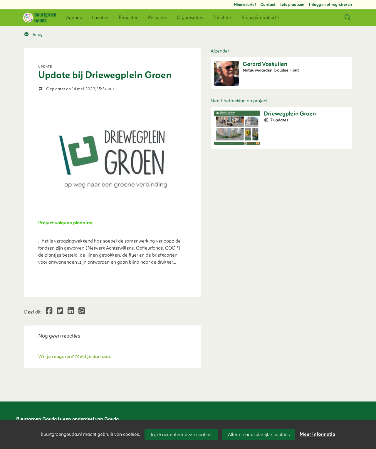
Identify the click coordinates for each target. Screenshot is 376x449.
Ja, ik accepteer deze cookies (181, 435)
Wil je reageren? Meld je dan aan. (74, 357)
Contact (268, 4)
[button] (74, 17)
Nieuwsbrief (245, 4)
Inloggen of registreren (330, 4)
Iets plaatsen (292, 4)
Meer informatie (317, 434)
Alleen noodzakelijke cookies (259, 435)
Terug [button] (33, 34)
